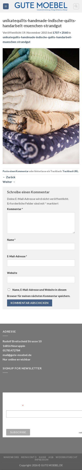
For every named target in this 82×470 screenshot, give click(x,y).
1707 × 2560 (60, 32)
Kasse (42, 457)
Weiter (9, 181)
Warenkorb (11, 457)
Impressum (41, 459)
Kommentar (15, 209)
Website (12, 272)
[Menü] (6, 6)
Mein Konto (29, 457)
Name (11, 239)
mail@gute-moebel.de (17, 355)
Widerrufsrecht (67, 457)
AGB (51, 457)
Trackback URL (70, 171)
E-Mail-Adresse (17, 256)
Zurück (9, 177)
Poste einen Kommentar (15, 171)
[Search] (76, 6)
